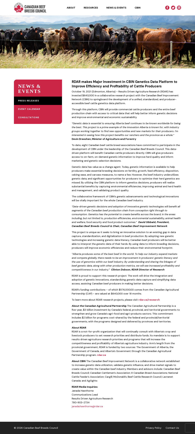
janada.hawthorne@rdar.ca (87, 406)
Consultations (28, 117)
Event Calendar (29, 109)
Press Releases (28, 100)
